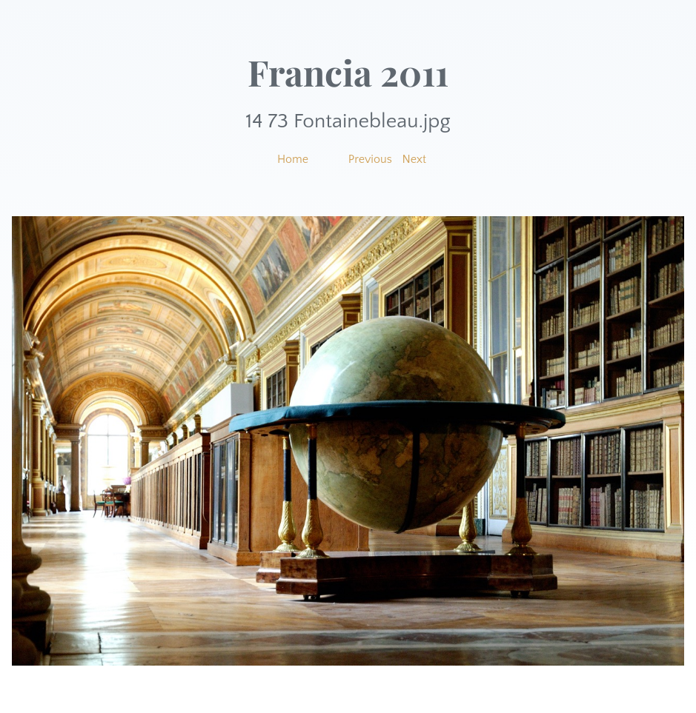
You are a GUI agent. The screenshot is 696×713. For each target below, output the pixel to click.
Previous (370, 159)
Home (292, 159)
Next (414, 159)
